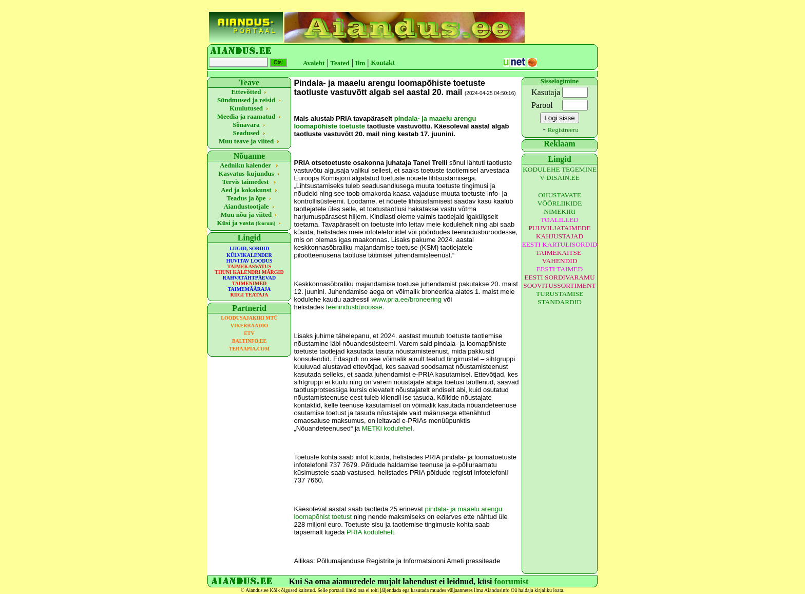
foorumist (511, 581)
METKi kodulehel (387, 428)
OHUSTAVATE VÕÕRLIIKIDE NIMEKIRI (560, 203)
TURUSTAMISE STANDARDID (559, 298)
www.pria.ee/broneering (406, 299)
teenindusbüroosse (354, 307)
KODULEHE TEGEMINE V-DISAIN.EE (560, 173)
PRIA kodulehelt (370, 532)
